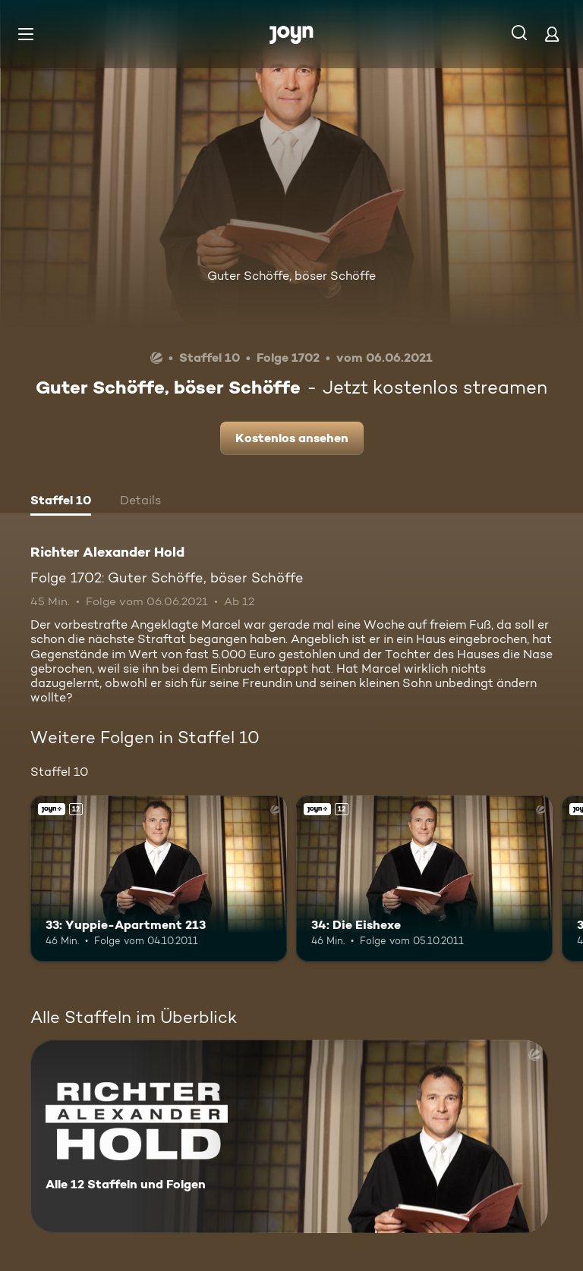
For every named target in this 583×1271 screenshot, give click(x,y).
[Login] (552, 33)
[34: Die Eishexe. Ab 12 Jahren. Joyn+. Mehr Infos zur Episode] (424, 879)
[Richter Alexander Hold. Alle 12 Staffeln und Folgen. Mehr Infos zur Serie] (289, 1136)
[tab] (60, 502)
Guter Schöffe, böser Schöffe (291, 275)
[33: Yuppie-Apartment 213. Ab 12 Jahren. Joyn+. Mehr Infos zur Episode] (158, 879)
